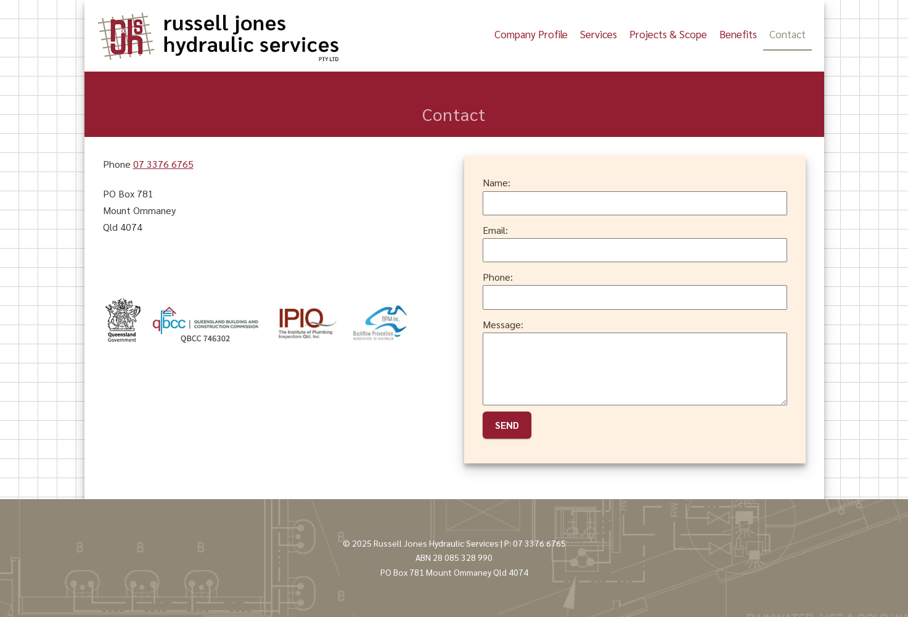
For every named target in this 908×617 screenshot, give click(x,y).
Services (598, 34)
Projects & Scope (668, 34)
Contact (787, 34)
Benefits (738, 34)
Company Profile (531, 34)
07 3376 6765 (163, 163)
